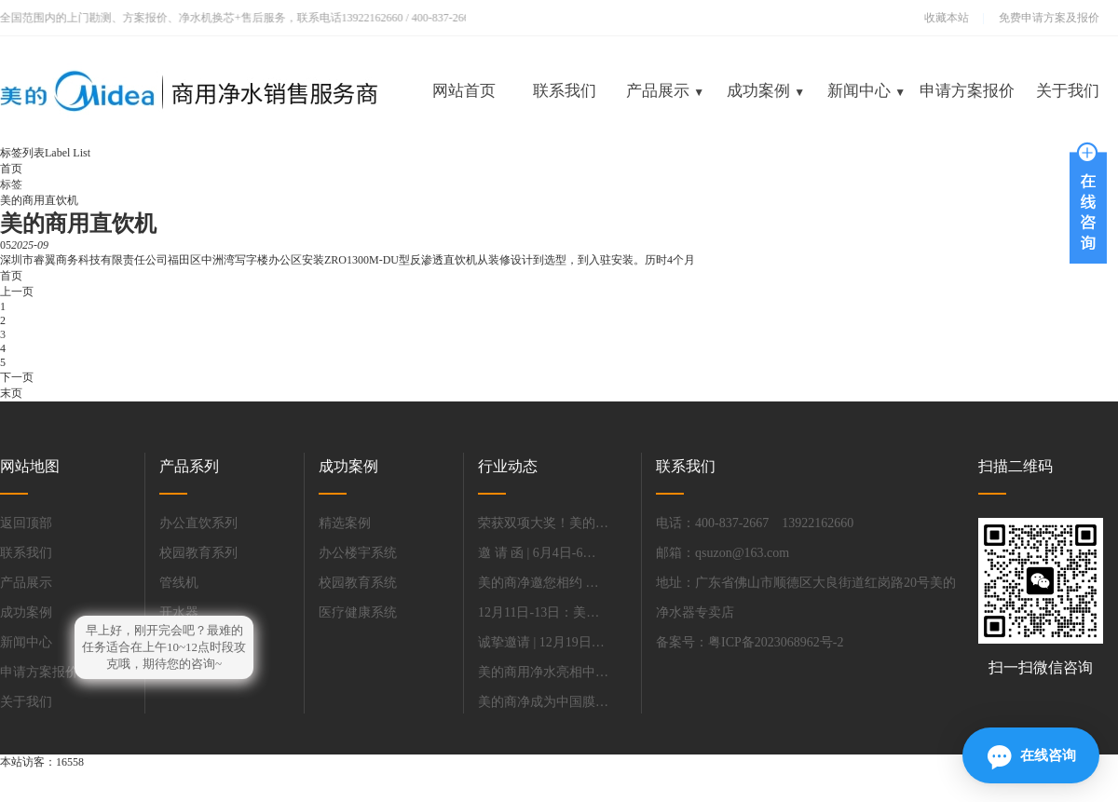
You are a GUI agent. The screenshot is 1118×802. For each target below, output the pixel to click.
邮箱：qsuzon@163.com (722, 553)
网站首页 (464, 91)
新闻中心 (866, 91)
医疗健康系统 (358, 612)
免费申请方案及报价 (1043, 17)
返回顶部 (26, 523)
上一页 (17, 291)
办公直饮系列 (198, 523)
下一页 (17, 377)
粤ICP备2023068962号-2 (775, 642)
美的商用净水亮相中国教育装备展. (543, 672)
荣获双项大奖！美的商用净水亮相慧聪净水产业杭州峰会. (543, 523)
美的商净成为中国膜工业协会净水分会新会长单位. (543, 702)
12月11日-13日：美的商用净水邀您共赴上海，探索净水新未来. (543, 612)
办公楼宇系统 (358, 553)
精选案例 (345, 523)
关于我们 (1067, 91)
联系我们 (564, 91)
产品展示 (665, 91)
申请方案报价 (967, 91)
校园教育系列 (198, 553)
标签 (11, 184)
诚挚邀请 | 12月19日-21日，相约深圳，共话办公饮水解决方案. (543, 642)
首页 (11, 168)
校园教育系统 (358, 583)
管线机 (178, 583)
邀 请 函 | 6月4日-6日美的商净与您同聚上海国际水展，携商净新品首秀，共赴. (543, 553)
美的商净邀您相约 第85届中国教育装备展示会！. (543, 583)
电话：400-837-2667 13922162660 (754, 523)
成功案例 (766, 91)
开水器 (178, 612)
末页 (11, 393)
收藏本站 (946, 17)
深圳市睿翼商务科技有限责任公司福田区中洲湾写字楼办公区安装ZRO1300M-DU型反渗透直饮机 (238, 259)
